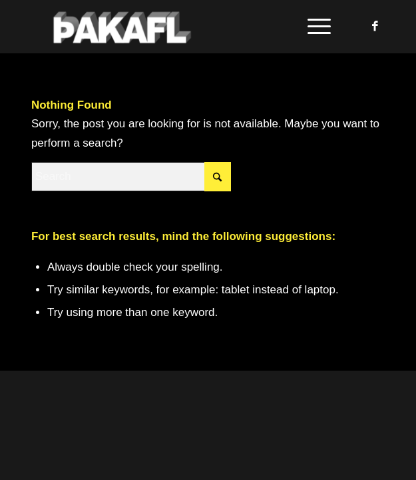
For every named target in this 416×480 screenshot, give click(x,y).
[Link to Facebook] (375, 27)
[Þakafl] (172, 26)
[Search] (131, 176)
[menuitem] (312, 26)
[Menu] (312, 26)
